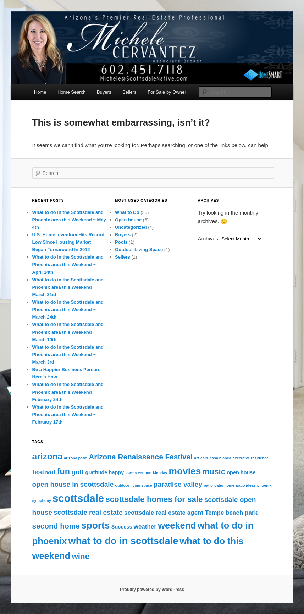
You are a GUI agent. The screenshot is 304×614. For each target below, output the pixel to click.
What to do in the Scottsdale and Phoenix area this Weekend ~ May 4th (69, 220)
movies (185, 471)
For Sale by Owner (167, 92)
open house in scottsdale (73, 484)
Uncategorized (131, 227)
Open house (128, 219)
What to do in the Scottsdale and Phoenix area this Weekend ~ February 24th (68, 392)
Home (40, 92)
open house (241, 472)
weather (145, 526)
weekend (177, 525)
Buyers (104, 92)
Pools (121, 242)
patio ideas (246, 485)
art (196, 458)
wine (80, 556)
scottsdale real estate (88, 512)
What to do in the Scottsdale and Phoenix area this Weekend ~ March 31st (68, 287)
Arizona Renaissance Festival (141, 457)
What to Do (127, 212)
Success (121, 527)
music (214, 471)
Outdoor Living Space (139, 249)
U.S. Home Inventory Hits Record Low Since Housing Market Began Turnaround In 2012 (68, 242)
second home (56, 526)
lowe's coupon (138, 473)
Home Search (71, 92)
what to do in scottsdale (123, 540)
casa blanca (220, 458)
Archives (208, 239)
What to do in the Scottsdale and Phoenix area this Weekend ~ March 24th (68, 309)
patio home (224, 485)
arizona (47, 456)
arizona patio (75, 458)
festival (44, 472)
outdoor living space (133, 485)
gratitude (96, 472)
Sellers (129, 92)
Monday (160, 473)
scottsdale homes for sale (154, 499)
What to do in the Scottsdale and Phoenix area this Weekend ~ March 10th (68, 332)
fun (63, 471)
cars (204, 458)
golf (77, 472)
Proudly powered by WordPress (152, 589)
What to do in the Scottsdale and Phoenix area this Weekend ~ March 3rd (68, 354)
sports (95, 525)
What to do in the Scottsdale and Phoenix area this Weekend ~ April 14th (68, 264)
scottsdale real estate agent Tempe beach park (191, 512)
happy (116, 472)
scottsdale (78, 498)
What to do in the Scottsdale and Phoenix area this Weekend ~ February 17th (68, 414)
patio (208, 485)
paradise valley (178, 484)
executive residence (251, 458)
